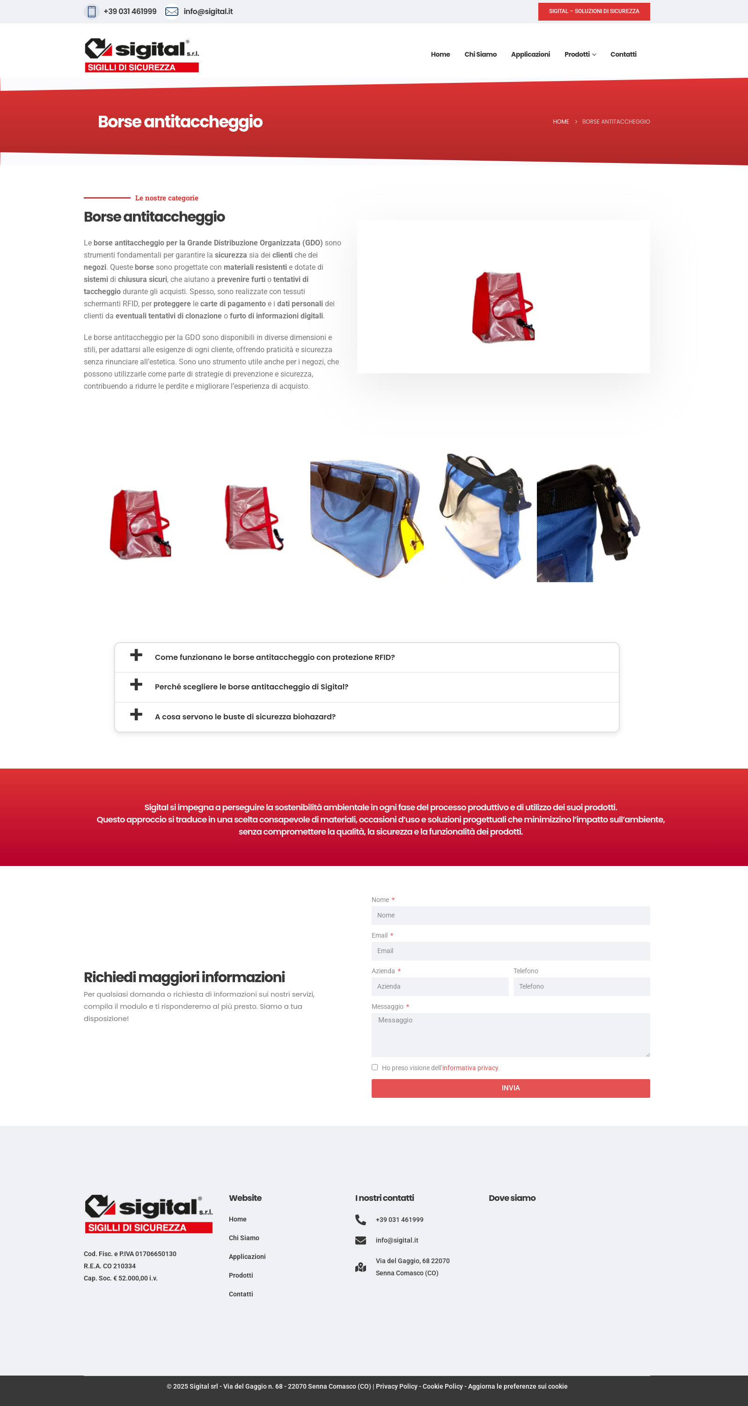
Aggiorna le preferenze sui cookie (518, 1387)
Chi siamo (480, 54)
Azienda (384, 971)
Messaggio (388, 1007)
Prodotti (577, 54)
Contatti (623, 54)
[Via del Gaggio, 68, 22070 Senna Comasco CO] (569, 1284)
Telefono (525, 971)
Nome (381, 900)
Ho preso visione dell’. (441, 1068)
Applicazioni (530, 54)
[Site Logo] (142, 55)
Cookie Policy (443, 1387)
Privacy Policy (397, 1387)
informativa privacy (470, 1068)
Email (380, 936)
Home (440, 54)
